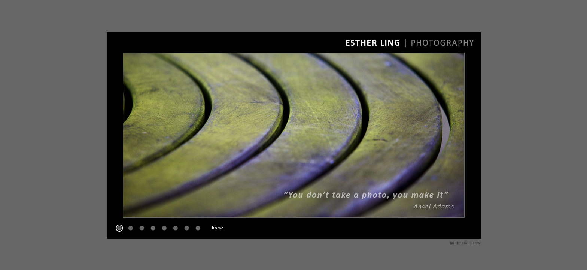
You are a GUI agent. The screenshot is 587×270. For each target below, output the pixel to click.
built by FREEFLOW (465, 243)
